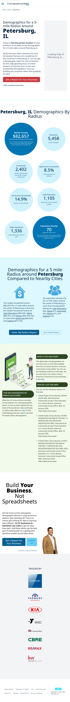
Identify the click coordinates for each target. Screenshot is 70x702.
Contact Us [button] (31, 541)
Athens (19, 316)
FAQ (23, 410)
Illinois (9, 10)
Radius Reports (8, 689)
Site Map (15, 693)
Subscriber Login (41, 689)
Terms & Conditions (37, 693)
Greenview (20, 318)
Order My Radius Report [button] (24, 332)
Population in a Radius (22, 689)
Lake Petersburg (10, 313)
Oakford (10, 321)
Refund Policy (24, 693)
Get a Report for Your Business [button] (21, 79)
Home (4, 10)
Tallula (29, 313)
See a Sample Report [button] (51, 332)
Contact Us (7, 693)
